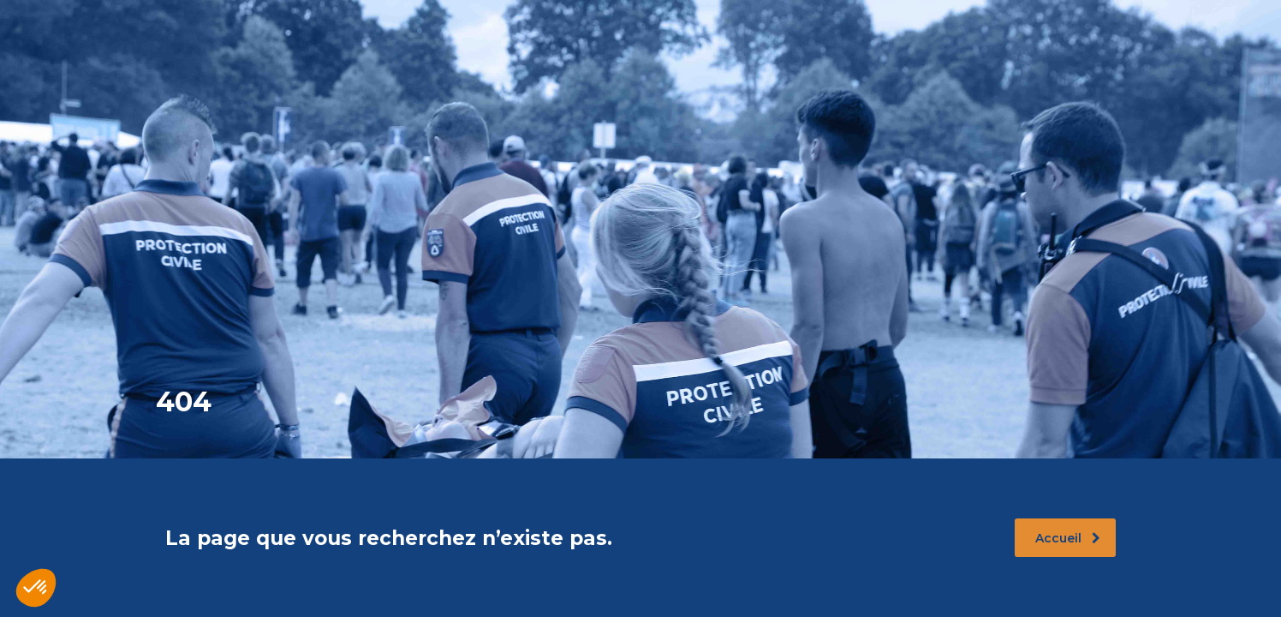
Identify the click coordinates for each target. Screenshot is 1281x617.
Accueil (1067, 538)
